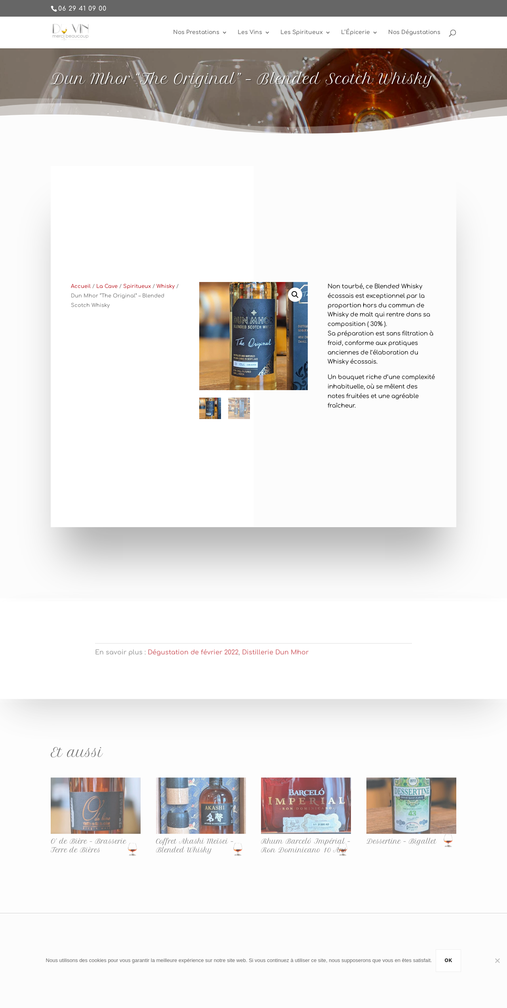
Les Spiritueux (301, 32)
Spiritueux (137, 293)
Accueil (81, 293)
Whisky (165, 293)
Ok (448, 960)
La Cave (107, 293)
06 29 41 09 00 (82, 8)
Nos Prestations (196, 32)
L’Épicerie (355, 32)
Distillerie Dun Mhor (275, 658)
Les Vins (250, 32)
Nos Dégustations (414, 32)
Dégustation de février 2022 (193, 658)
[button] (295, 301)
